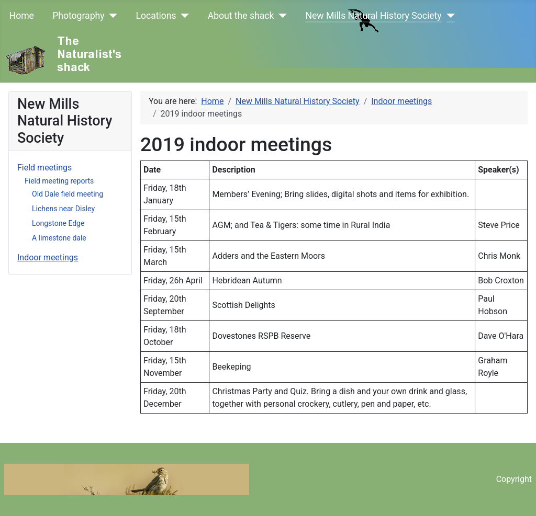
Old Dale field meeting (67, 194)
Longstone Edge (58, 223)
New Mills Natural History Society (373, 15)
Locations (156, 15)
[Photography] (111, 15)
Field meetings (44, 168)
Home (21, 15)
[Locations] (182, 15)
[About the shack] (280, 15)
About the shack (241, 15)
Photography (78, 15)
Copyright (514, 479)
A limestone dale (59, 238)
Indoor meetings (47, 257)
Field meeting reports (59, 181)
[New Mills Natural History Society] (448, 15)
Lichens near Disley (63, 208)
